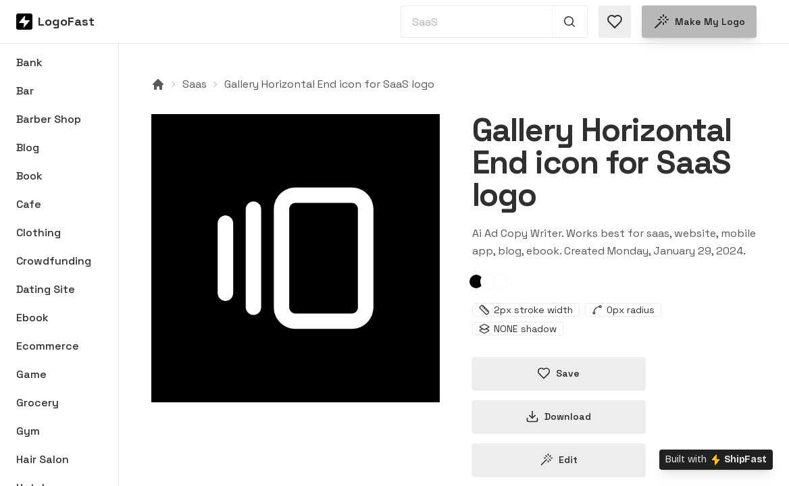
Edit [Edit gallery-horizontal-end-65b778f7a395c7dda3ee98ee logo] (559, 459)
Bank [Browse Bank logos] (29, 62)
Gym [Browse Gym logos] (28, 431)
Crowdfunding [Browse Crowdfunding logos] (53, 261)
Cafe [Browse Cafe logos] (28, 204)
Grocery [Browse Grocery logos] (37, 403)
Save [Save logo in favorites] (558, 373)
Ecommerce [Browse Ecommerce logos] (47, 346)
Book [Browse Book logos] (29, 176)
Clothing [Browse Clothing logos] (38, 232)
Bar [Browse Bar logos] (25, 91)
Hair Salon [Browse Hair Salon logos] (42, 459)
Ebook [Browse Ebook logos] (32, 317)
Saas (194, 84)
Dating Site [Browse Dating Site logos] (45, 289)
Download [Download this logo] (558, 416)
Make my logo (699, 22)
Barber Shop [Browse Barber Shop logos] (48, 119)
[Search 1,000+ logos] (570, 21)
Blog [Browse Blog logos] (27, 147)
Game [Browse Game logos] (31, 374)
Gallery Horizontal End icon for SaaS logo (329, 84)
